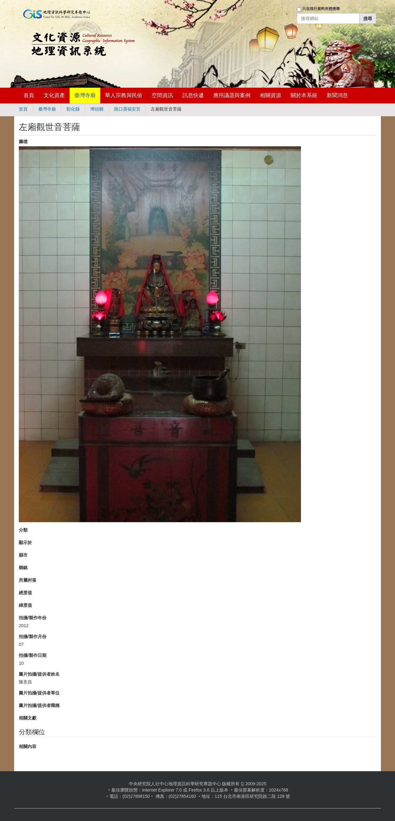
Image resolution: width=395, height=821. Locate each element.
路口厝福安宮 (127, 109)
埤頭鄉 (96, 109)
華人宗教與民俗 (123, 95)
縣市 (23, 555)
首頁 (29, 95)
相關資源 (270, 95)
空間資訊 (162, 95)
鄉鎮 (23, 567)
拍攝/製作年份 (32, 617)
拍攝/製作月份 (32, 636)
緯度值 (25, 605)
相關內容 (27, 746)
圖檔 (23, 141)
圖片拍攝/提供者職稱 (39, 705)
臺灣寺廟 (85, 95)
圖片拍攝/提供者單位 (39, 692)
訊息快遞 (193, 95)
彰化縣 (73, 109)
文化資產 (54, 95)
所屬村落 (27, 580)
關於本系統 (304, 95)
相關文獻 (27, 717)
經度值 (25, 592)
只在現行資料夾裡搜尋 (321, 9)
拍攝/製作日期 (32, 655)
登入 (288, 27)
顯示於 (25, 542)
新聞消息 (337, 95)
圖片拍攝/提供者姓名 (39, 674)
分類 (23, 530)
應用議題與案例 (231, 95)
